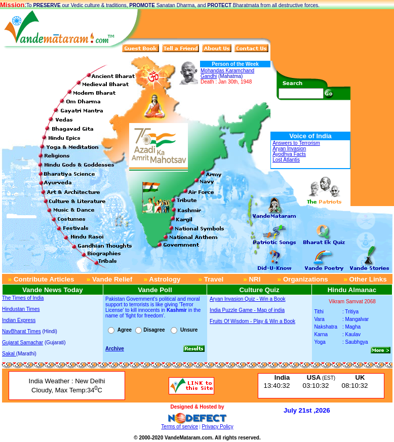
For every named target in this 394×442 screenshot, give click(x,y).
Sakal (9, 353)
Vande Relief (109, 279)
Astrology (163, 279)
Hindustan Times (21, 309)
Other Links (367, 279)
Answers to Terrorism (296, 143)
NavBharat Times (21, 331)
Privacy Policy (217, 426)
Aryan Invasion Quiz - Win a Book (248, 299)
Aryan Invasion (289, 148)
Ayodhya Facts (289, 154)
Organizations (305, 279)
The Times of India (23, 298)
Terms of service (179, 426)
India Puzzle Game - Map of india (247, 310)
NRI (254, 279)
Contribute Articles (41, 279)
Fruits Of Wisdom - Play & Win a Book (252, 321)
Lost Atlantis (286, 160)
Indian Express (18, 320)
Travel (212, 279)
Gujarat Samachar (22, 342)
